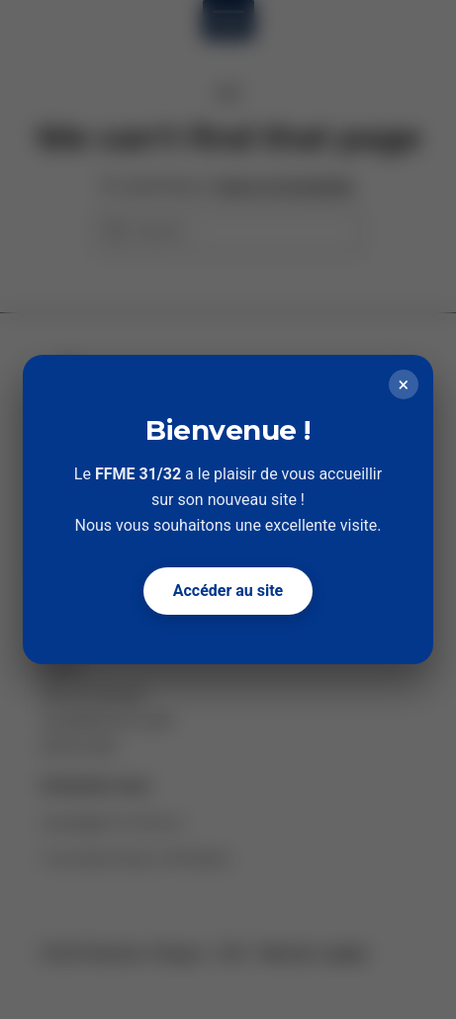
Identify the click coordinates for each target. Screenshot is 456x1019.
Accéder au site (228, 590)
